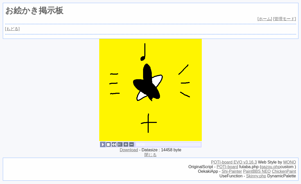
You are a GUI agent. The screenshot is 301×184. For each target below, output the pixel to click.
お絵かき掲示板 (34, 10)
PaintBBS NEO (257, 171)
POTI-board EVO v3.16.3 (234, 162)
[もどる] (12, 29)
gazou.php (270, 167)
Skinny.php (256, 176)
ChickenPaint (284, 171)
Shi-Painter (232, 171)
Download (129, 150)
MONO (289, 162)
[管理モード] (284, 19)
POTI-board (227, 167)
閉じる (150, 155)
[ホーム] (264, 19)
